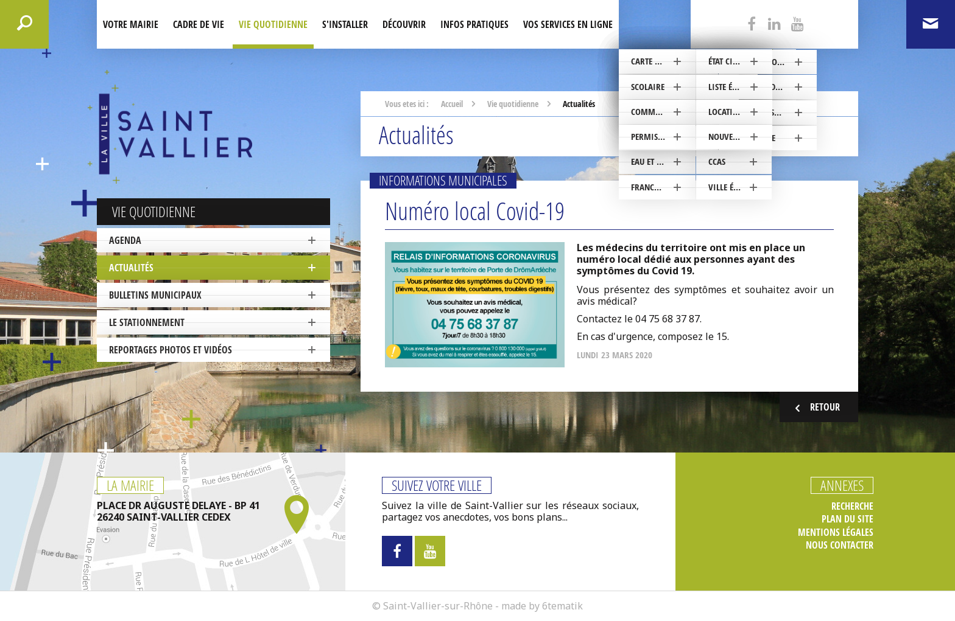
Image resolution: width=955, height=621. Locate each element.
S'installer (345, 24)
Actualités (131, 267)
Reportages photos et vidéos (170, 349)
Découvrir (404, 24)
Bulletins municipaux (155, 295)
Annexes (842, 485)
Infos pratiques (474, 24)
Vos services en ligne (568, 24)
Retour (816, 407)
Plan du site (847, 519)
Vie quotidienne (273, 24)
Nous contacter (839, 545)
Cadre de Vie (198, 24)
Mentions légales (835, 532)
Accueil (452, 103)
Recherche (852, 506)
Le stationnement (147, 322)
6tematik (562, 605)
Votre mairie (130, 24)
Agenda (125, 240)
